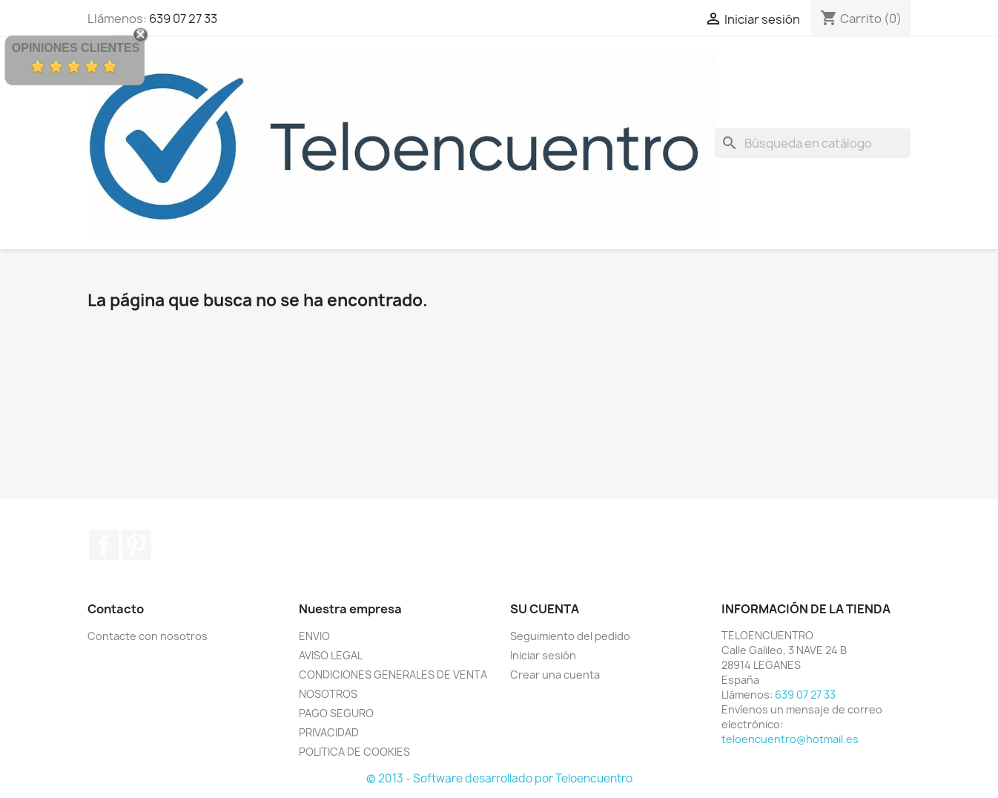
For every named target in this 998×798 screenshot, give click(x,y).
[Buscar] (813, 143)
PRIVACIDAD (329, 732)
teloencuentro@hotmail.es (790, 739)
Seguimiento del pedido (570, 636)
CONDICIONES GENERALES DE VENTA (393, 674)
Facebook (104, 545)
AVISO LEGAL (331, 655)
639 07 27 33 (183, 18)
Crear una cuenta (555, 674)
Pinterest (136, 545)
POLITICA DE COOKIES (354, 752)
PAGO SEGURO (336, 713)
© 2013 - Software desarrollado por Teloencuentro (499, 778)
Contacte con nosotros (147, 636)
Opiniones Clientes (75, 48)
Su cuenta (544, 609)
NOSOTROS (328, 694)
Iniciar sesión (543, 655)
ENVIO (314, 636)
